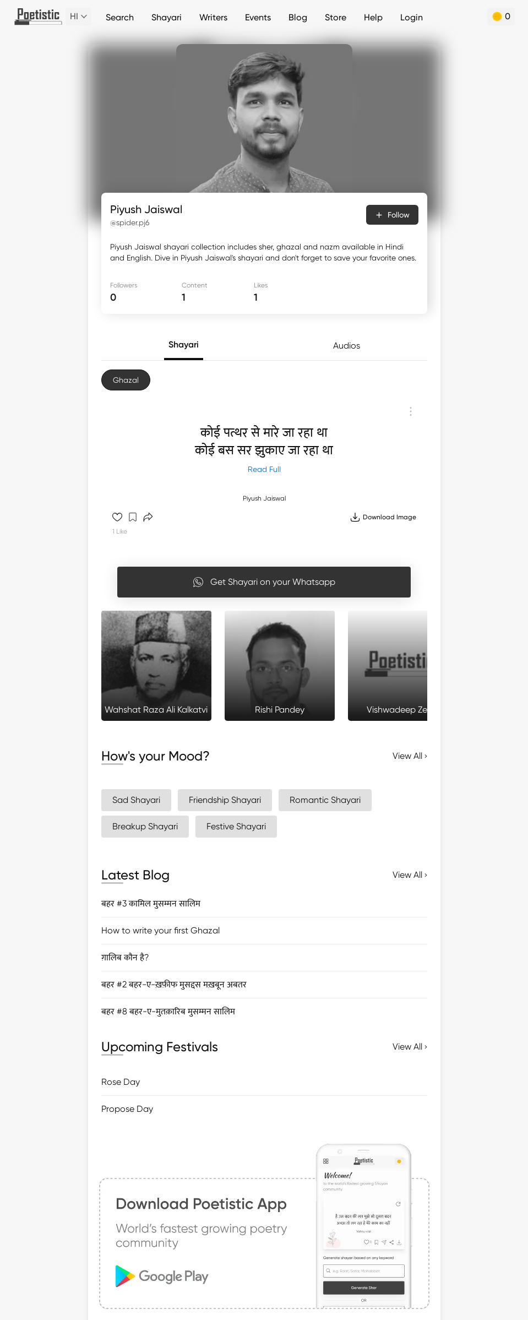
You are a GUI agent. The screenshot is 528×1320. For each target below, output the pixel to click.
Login (411, 17)
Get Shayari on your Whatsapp (264, 582)
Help (373, 17)
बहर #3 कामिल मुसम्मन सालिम (150, 903)
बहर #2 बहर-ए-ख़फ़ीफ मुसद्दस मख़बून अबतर (174, 984)
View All (410, 756)
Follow (392, 214)
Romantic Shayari (325, 800)
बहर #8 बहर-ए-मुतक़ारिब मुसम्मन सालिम (168, 1011)
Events (258, 17)
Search (120, 17)
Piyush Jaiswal (264, 498)
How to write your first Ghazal (160, 930)
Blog (298, 17)
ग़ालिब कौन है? (125, 957)
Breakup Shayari (145, 826)
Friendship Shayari (225, 800)
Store (335, 17)
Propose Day (127, 1109)
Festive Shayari (236, 826)
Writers (213, 17)
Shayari (166, 17)
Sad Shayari (136, 800)
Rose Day (120, 1082)
